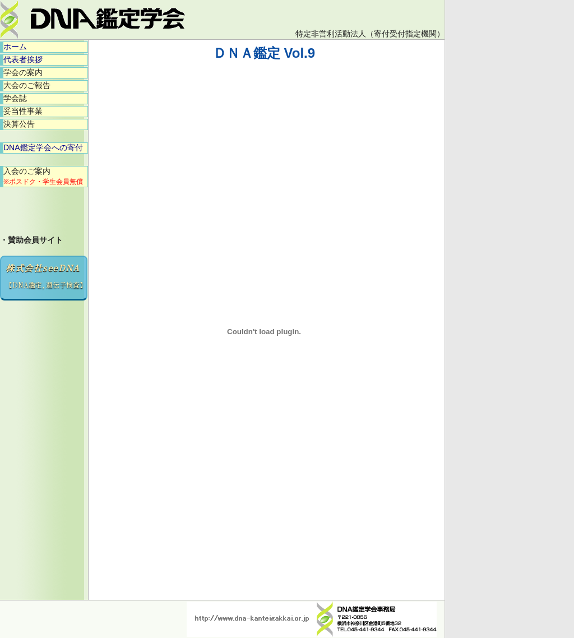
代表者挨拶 (23, 59)
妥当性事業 (23, 111)
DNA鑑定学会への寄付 (43, 147)
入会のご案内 (43, 176)
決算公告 (19, 123)
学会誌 (15, 98)
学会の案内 (23, 72)
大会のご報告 (26, 85)
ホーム (15, 46)
